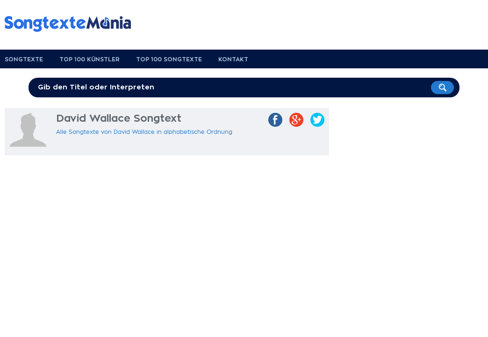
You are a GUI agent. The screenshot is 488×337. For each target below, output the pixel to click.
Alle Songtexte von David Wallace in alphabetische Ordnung (144, 132)
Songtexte (24, 59)
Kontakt (233, 59)
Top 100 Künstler (89, 59)
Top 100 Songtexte (169, 59)
